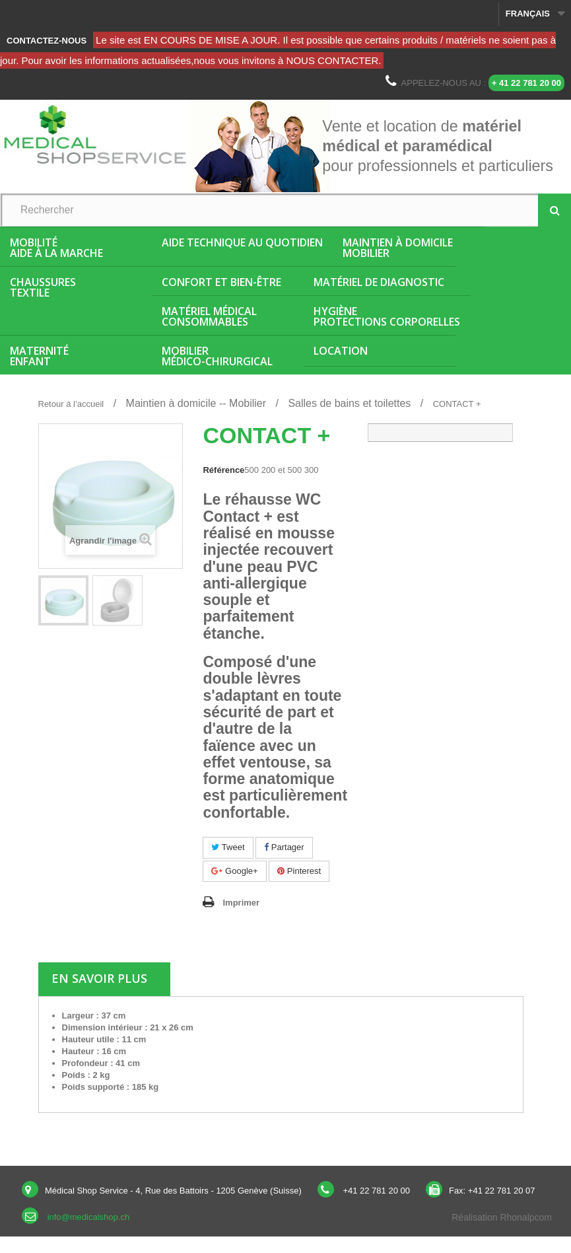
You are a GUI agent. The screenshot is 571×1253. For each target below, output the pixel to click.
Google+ (234, 871)
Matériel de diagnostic (379, 282)
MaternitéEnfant (39, 356)
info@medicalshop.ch (88, 1217)
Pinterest (299, 871)
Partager (284, 847)
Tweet (227, 847)
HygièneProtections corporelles (387, 316)
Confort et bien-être (221, 282)
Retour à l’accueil (71, 404)
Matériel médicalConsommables (209, 316)
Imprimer (240, 903)
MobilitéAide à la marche (56, 247)
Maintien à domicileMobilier (398, 247)
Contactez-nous (46, 41)
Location (341, 350)
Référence (223, 470)
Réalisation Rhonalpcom (502, 1217)
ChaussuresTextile (43, 287)
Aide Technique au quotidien (242, 242)
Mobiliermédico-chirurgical (217, 356)
